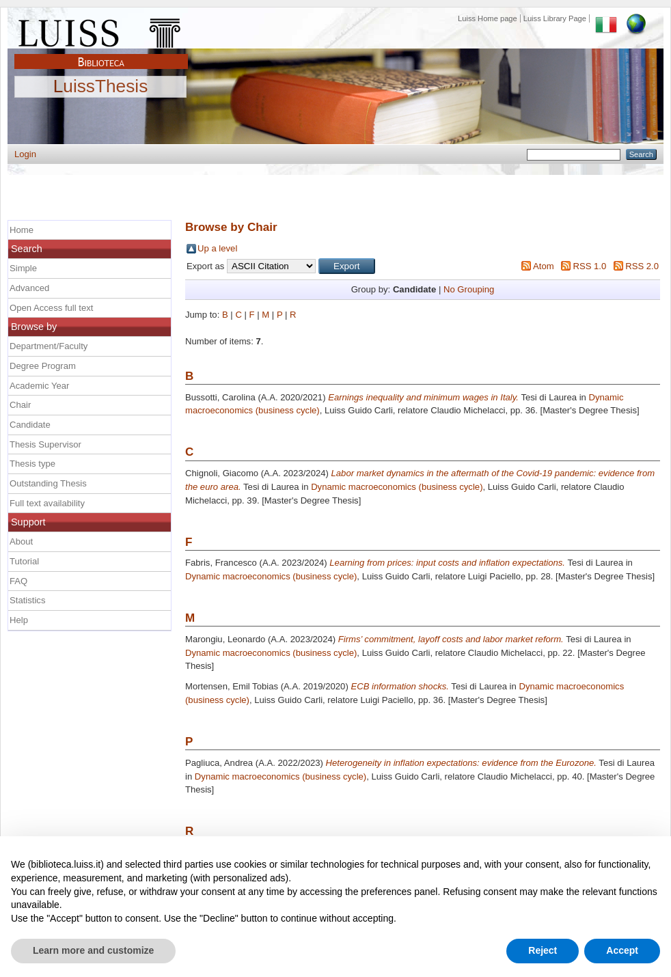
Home (21, 230)
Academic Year (39, 386)
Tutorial (24, 561)
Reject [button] (542, 950)
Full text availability (47, 503)
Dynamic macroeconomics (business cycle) (396, 487)
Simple (23, 268)
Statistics (27, 600)
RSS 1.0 (589, 266)
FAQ (18, 581)
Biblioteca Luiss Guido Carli (101, 54)
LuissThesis (100, 87)
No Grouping (468, 289)
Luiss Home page (487, 18)
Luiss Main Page (101, 30)
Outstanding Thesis (48, 483)
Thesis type (32, 463)
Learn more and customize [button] (93, 950)
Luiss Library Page (554, 18)
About (21, 541)
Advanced (29, 288)
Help (19, 620)
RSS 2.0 (642, 266)
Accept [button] (622, 950)
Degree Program (43, 366)
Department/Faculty (48, 346)
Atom (543, 266)
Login (25, 154)
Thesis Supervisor (45, 444)
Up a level (217, 248)
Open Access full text (51, 308)
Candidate (30, 424)
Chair (20, 405)
